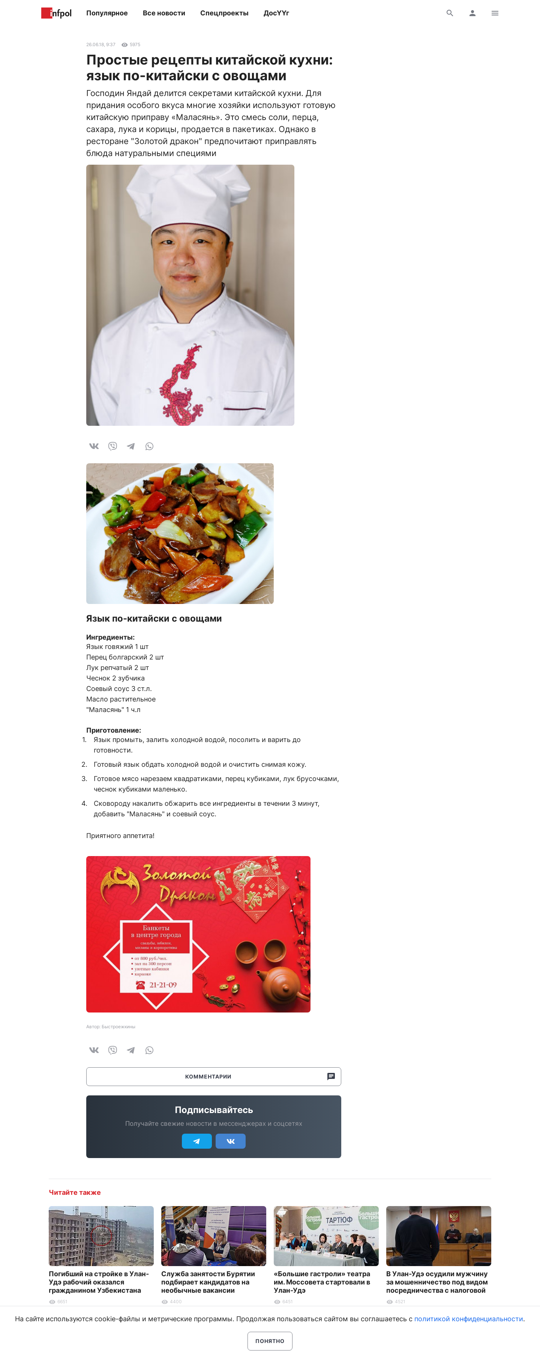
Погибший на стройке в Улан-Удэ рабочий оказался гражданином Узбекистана (99, 1282)
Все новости (164, 13)
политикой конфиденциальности (468, 1319)
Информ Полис (56, 13)
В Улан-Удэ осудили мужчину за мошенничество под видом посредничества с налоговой (437, 1282)
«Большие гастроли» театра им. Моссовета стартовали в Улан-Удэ (322, 1282)
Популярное (107, 13)
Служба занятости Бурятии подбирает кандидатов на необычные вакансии (208, 1282)
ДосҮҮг (276, 13)
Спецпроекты (224, 13)
